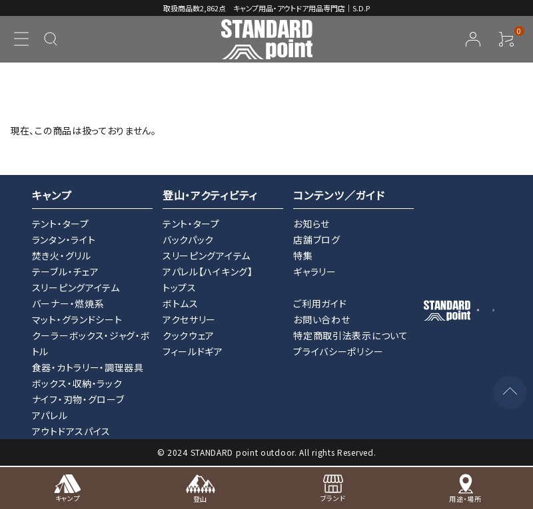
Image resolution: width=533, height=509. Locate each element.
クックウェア (189, 335)
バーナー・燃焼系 (68, 303)
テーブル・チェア (65, 271)
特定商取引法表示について (350, 335)
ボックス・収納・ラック (77, 383)
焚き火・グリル (61, 255)
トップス (180, 287)
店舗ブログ (316, 239)
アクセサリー (189, 319)
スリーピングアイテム (76, 287)
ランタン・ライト (64, 239)
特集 (302, 255)
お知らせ (311, 223)
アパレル (50, 415)
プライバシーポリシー (338, 351)
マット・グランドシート (77, 319)
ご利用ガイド (319, 303)
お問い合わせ (321, 319)
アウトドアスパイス (71, 431)
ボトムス (181, 303)
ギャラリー (314, 271)
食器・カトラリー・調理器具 (88, 367)
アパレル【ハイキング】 (208, 271)
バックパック (188, 239)
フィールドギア (193, 351)
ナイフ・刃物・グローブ (78, 399)
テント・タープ (60, 223)
